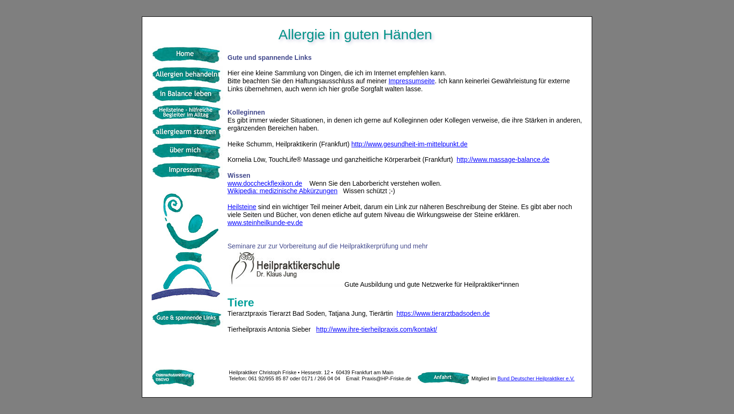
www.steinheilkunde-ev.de (265, 222)
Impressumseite (412, 81)
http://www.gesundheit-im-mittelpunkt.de (410, 144)
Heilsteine (242, 207)
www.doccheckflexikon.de (265, 183)
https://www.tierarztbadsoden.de (443, 313)
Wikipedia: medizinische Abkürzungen (283, 191)
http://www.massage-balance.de (502, 159)
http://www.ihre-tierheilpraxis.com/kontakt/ (376, 329)
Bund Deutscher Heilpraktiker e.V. (536, 378)
